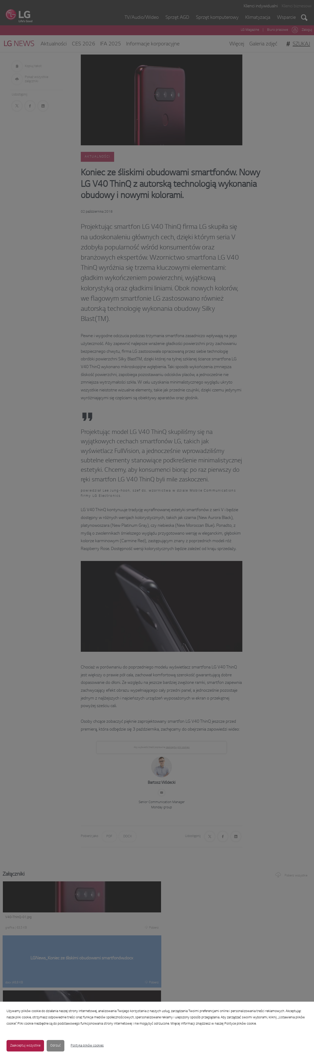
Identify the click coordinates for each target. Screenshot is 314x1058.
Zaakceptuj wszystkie (25, 1046)
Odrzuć (55, 1046)
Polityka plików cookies (87, 1046)
